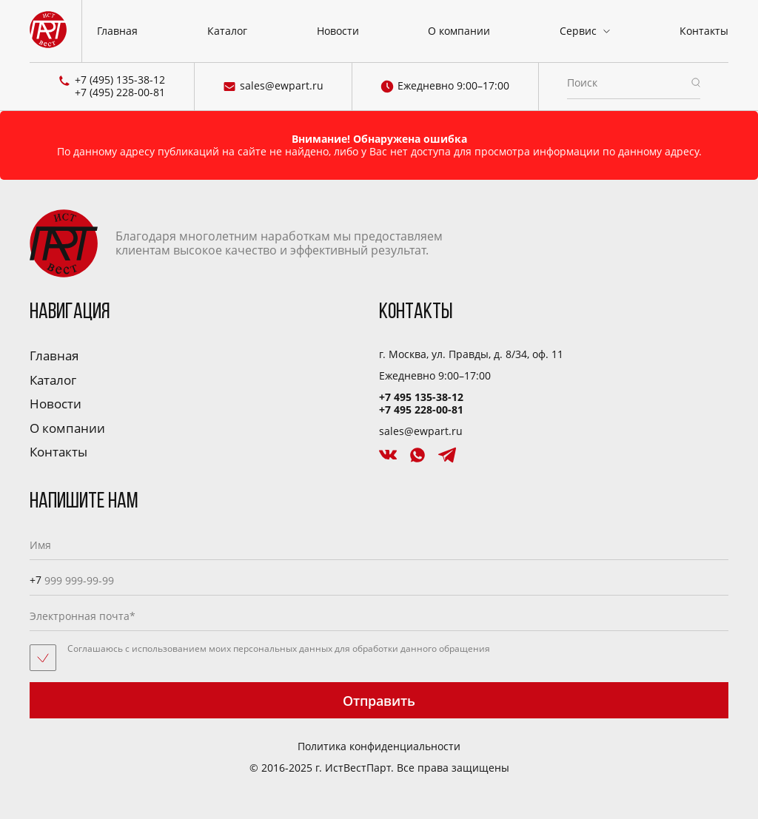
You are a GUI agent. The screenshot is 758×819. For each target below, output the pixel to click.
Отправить (379, 701)
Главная (117, 31)
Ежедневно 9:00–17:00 (444, 86)
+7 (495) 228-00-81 (120, 93)
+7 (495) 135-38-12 (120, 80)
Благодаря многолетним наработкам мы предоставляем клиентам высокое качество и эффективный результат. (236, 243)
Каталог (227, 31)
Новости (338, 31)
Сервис (578, 31)
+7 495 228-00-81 (421, 409)
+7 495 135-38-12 (421, 397)
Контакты (704, 31)
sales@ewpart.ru (273, 86)
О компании (459, 31)
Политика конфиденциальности (379, 747)
